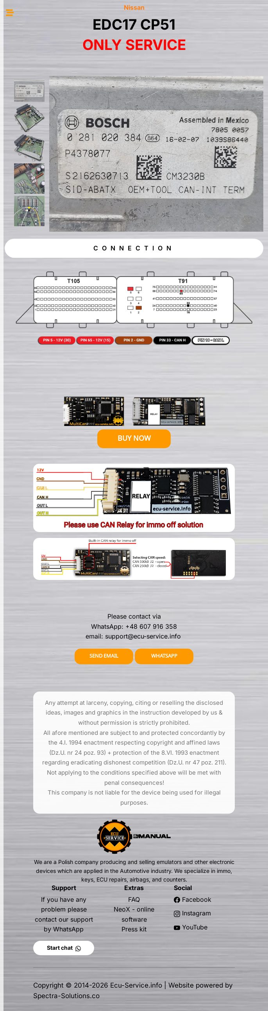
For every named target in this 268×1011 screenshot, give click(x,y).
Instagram (196, 913)
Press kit (134, 929)
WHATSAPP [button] (164, 656)
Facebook (196, 899)
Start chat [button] (64, 947)
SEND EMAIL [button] (103, 656)
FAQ (134, 899)
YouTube (194, 927)
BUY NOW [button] (134, 438)
